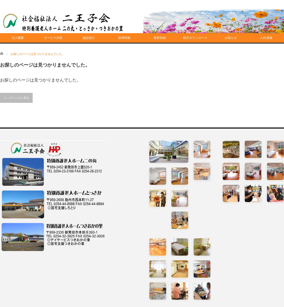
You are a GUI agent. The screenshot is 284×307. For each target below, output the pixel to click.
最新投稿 (160, 38)
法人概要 (18, 38)
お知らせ (231, 38)
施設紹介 (89, 38)
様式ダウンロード (195, 38)
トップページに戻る (16, 97)
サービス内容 (53, 38)
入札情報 (266, 38)
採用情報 (124, 38)
